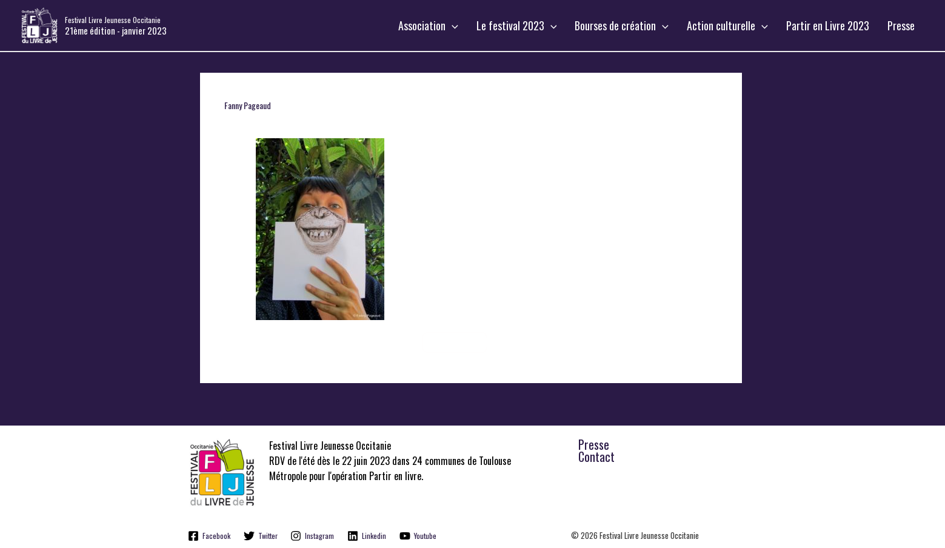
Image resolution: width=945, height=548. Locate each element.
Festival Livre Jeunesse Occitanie (113, 20)
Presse (904, 25)
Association (462, 25)
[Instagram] (313, 535)
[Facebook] (209, 535)
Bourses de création (643, 25)
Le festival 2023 (544, 25)
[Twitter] (261, 535)
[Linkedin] (366, 535)
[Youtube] (417, 535)
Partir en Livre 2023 (836, 25)
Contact (596, 456)
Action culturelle (742, 25)
